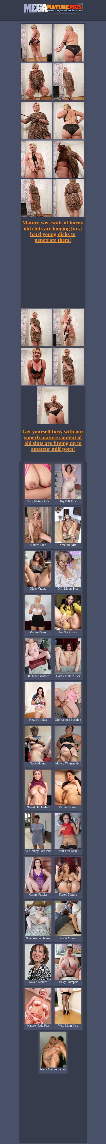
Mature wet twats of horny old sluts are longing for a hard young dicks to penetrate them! (52, 231)
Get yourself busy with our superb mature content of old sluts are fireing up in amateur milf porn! (52, 440)
